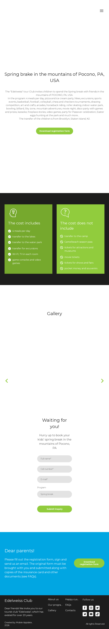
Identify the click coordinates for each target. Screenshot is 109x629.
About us (53, 599)
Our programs (55, 605)
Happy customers (72, 599)
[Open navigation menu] (101, 11)
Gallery (52, 610)
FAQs (68, 605)
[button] (54, 131)
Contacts (70, 610)
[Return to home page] (12, 11)
